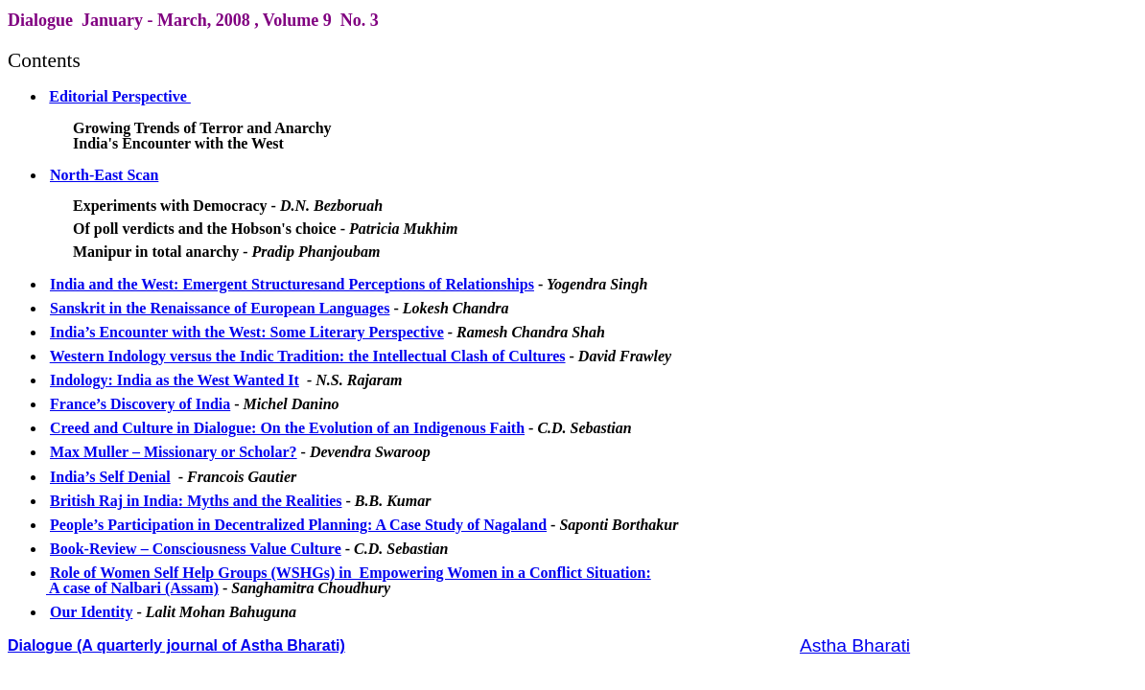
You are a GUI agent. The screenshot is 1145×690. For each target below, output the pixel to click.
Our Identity (91, 612)
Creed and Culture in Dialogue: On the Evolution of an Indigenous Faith (287, 428)
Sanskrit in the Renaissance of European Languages (219, 308)
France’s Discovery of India (140, 404)
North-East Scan (104, 175)
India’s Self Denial (110, 477)
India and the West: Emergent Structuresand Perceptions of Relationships (292, 284)
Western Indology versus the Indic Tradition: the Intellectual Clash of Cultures (308, 356)
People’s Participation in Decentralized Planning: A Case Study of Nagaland (298, 525)
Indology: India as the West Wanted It (174, 380)
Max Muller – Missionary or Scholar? (173, 452)
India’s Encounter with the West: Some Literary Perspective (247, 332)
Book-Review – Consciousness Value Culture (195, 548)
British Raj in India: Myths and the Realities (195, 501)
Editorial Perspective (120, 96)
